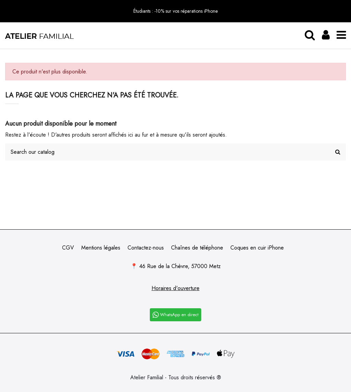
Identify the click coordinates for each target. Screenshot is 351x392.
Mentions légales (100, 248)
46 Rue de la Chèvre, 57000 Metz (180, 266)
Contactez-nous (146, 248)
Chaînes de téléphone (197, 248)
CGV (68, 248)
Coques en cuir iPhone (257, 248)
